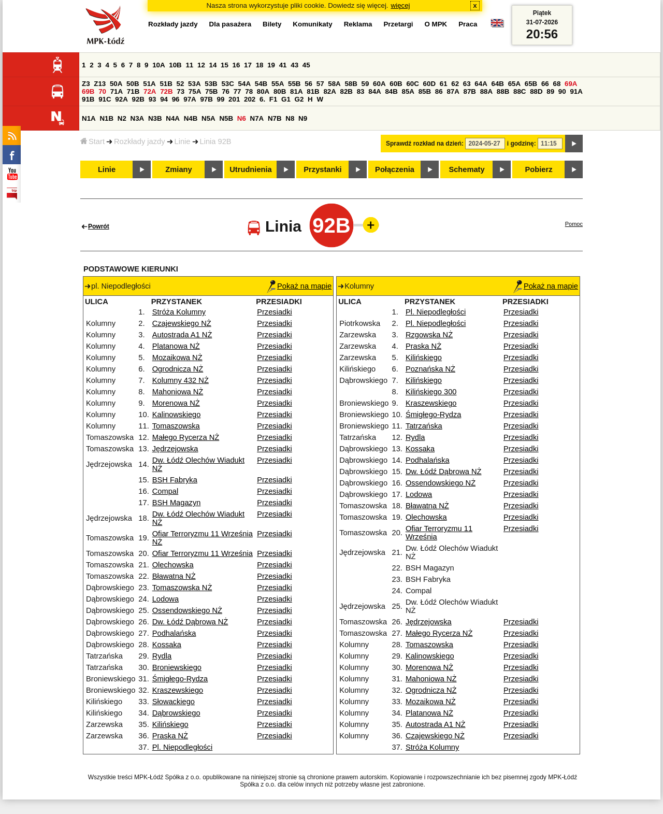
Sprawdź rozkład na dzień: (425, 143)
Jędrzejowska (175, 449)
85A (408, 91)
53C (227, 84)
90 (562, 91)
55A (277, 84)
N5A (208, 118)
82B (346, 91)
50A (116, 84)
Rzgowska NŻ (429, 335)
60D (429, 84)
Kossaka (166, 644)
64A (480, 84)
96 (176, 99)
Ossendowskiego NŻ (187, 610)
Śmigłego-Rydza (180, 679)
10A (158, 65)
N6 (241, 118)
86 (439, 91)
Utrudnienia (250, 169)
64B (497, 84)
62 (455, 84)
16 (236, 65)
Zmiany (178, 169)
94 (164, 99)
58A (334, 84)
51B (166, 84)
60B (396, 84)
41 (283, 65)
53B (211, 84)
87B (470, 91)
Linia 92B (216, 141)
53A (194, 84)
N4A (173, 118)
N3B (155, 118)
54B (261, 84)
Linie (183, 141)
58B (350, 84)
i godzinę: (521, 143)
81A (296, 91)
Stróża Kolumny (179, 312)
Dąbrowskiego (176, 713)
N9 (302, 118)
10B (175, 65)
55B (294, 84)
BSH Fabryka (174, 480)
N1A (89, 118)
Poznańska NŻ (430, 369)
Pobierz (539, 169)
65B (531, 84)
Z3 (86, 84)
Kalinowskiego (176, 414)
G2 (299, 99)
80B (279, 91)
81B (313, 91)
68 (556, 84)
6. (262, 99)
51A (149, 84)
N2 (122, 118)
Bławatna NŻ (174, 576)
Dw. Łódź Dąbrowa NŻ (190, 622)
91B (88, 99)
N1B (106, 118)
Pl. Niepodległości (182, 747)
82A (329, 91)
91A (576, 91)
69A (571, 84)
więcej (400, 5)
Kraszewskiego (178, 690)
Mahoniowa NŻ (178, 392)
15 (224, 65)
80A (263, 91)
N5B (226, 118)
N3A (138, 118)
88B (503, 91)
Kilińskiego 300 (431, 392)
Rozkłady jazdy (139, 141)
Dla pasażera (230, 24)
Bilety (272, 24)
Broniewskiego (176, 667)
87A (452, 91)
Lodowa (165, 599)
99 (221, 99)
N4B (191, 118)
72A (149, 91)
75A (195, 91)
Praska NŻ (170, 736)
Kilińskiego (170, 724)
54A (244, 84)
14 (213, 65)
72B (166, 91)
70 (102, 91)
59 (365, 84)
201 (234, 99)
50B (132, 84)
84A (374, 91)
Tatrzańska (424, 426)
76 (225, 91)
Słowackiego (173, 701)
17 (248, 65)
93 (152, 99)
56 (308, 84)
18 (260, 65)
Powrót (98, 226)
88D (536, 91)
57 (320, 84)
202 (249, 99)
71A (116, 91)
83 (361, 91)
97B (206, 99)
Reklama (358, 24)
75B (211, 91)
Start (92, 141)
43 (294, 65)
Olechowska (173, 565)
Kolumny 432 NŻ (180, 380)
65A (514, 84)
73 (180, 91)
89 (550, 91)
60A (379, 84)
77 (237, 91)
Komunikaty (312, 24)
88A (486, 91)
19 (271, 65)
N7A (257, 118)
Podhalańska (174, 633)
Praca (467, 24)
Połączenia (394, 169)
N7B (275, 118)
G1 (286, 99)
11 (189, 65)
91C (104, 99)
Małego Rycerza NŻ (186, 437)
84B (391, 91)
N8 (289, 118)
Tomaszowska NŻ (182, 587)
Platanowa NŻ (176, 346)
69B (88, 91)
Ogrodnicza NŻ (178, 369)
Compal (165, 491)
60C (412, 84)
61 (444, 84)
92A (121, 99)
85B (425, 91)
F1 (273, 99)
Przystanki (322, 169)
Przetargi (398, 24)
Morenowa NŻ (176, 403)
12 (201, 65)
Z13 (100, 84)
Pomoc (574, 224)
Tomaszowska (176, 426)
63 (467, 84)
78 (249, 91)
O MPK (436, 24)
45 (306, 65)
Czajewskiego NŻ (181, 323)
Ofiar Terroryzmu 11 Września (202, 553)
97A (189, 99)
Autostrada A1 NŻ (182, 335)
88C (519, 91)
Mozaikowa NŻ (177, 357)
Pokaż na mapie (299, 286)
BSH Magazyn (176, 502)
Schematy (466, 169)
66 (545, 84)
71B (133, 91)
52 (180, 84)
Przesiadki (274, 312)
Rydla (161, 656)
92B (138, 99)
